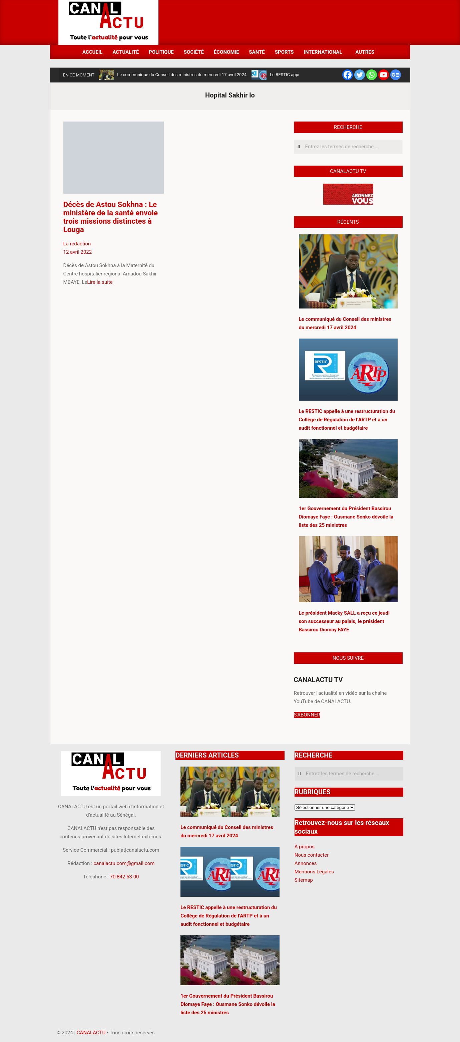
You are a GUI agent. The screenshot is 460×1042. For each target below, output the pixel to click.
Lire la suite (99, 282)
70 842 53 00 (124, 877)
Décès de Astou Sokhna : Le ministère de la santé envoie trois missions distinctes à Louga (110, 217)
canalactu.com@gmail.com (123, 863)
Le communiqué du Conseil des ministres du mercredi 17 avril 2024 (182, 74)
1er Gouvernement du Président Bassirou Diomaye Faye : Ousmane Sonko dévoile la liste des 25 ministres (227, 1004)
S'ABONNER (307, 715)
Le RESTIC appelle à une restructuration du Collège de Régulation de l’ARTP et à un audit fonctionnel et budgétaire (228, 915)
